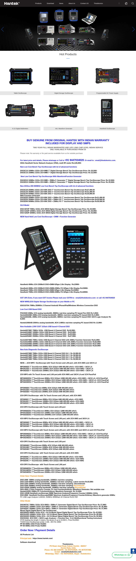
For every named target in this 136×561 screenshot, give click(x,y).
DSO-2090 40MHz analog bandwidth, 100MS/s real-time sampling (46, 480)
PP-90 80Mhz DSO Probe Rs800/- (33, 526)
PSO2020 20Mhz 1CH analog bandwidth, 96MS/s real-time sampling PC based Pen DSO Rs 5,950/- (59, 313)
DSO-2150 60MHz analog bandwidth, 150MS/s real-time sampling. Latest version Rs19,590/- (57, 482)
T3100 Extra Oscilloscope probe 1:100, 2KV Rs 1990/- (41, 522)
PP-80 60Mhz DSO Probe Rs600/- (33, 524)
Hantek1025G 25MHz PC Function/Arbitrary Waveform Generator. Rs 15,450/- (51, 491)
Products (38, 3)
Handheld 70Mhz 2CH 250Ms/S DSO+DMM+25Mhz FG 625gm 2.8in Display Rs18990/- (54, 292)
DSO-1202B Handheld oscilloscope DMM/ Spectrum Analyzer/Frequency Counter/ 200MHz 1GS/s (59, 493)
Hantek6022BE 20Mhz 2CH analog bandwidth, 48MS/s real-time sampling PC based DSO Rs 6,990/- (60, 315)
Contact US (84, 3)
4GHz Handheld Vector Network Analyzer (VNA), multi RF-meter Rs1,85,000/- (50, 163)
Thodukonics (98, 3)
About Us (72, 3)
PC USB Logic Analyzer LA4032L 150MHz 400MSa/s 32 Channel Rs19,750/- (49, 497)
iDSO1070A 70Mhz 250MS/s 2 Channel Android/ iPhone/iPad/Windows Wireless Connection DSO (59, 305)
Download (50, 3)
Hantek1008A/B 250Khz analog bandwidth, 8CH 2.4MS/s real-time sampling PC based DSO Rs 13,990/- (61, 323)
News (61, 3)
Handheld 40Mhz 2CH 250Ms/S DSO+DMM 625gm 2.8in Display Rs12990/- (50, 284)
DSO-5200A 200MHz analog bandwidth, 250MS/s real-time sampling (47, 487)
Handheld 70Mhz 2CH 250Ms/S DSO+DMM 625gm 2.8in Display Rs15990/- (49, 290)
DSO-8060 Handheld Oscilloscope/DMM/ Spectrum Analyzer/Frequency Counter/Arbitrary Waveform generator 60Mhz (67, 495)
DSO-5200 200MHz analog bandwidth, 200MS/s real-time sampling (47, 485)
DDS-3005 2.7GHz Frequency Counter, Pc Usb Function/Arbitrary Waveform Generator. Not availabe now (62, 489)
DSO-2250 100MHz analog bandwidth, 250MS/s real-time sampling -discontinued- (52, 484)
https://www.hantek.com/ (43, 538)
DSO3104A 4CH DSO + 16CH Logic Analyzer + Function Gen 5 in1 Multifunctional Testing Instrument (61, 518)
